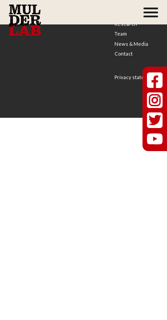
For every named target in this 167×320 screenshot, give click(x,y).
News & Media (131, 44)
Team (120, 33)
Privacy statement (135, 77)
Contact (123, 53)
